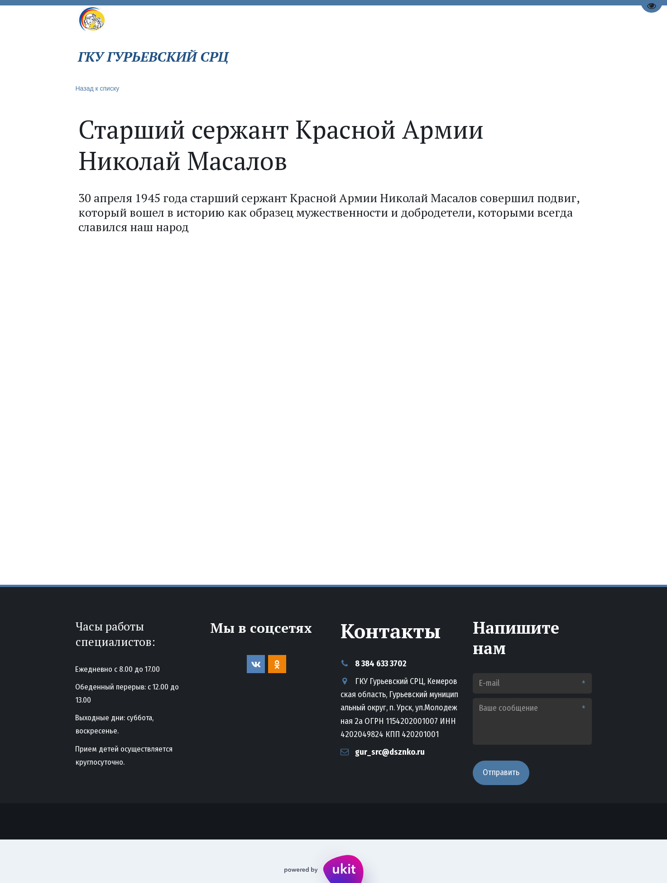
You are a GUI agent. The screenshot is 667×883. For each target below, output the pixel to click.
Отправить (501, 772)
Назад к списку (98, 88)
